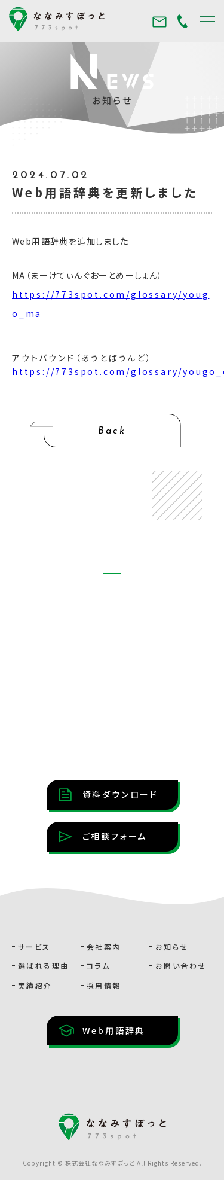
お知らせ (172, 946)
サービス (34, 946)
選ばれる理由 (43, 966)
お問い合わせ (180, 966)
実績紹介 (35, 985)
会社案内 (104, 946)
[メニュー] (207, 21)
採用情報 (104, 985)
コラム (98, 966)
